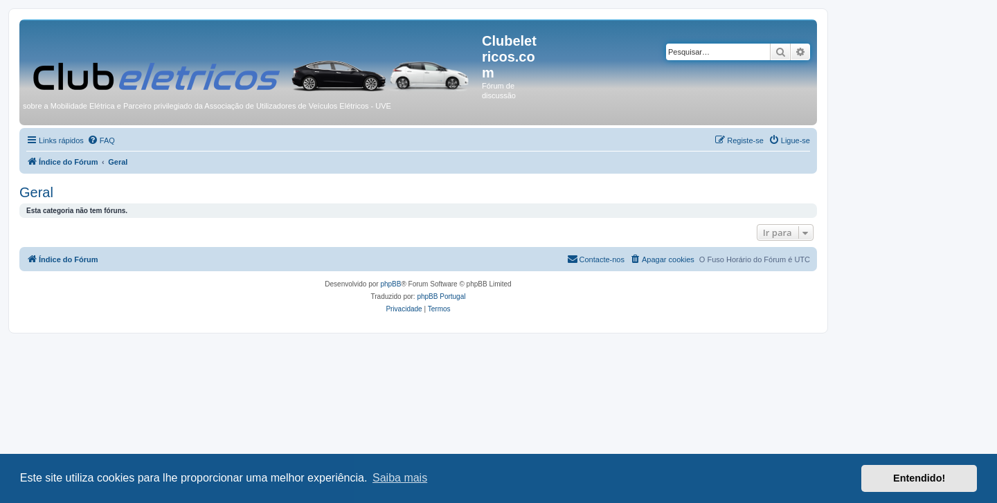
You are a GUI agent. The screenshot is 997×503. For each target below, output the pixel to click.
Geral (36, 192)
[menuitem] (101, 140)
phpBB (390, 284)
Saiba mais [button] (399, 478)
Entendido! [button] (919, 478)
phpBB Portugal (441, 296)
